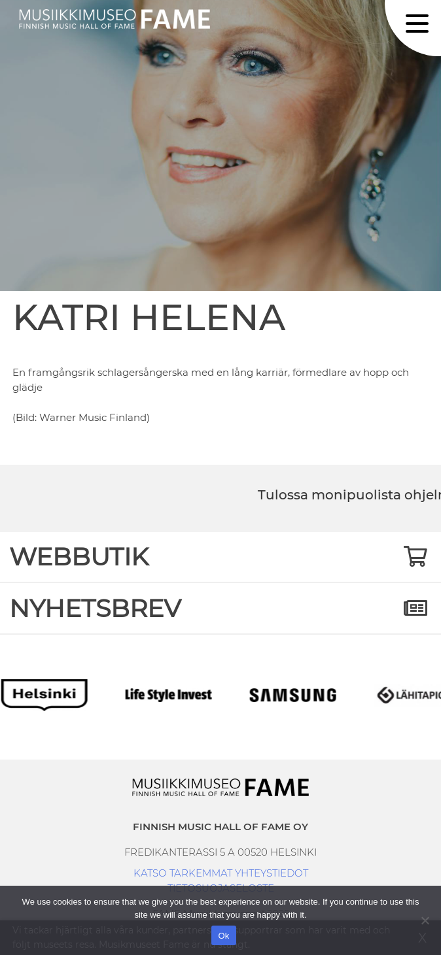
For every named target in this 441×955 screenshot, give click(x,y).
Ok (223, 936)
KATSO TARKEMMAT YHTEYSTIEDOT (220, 873)
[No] (424, 920)
